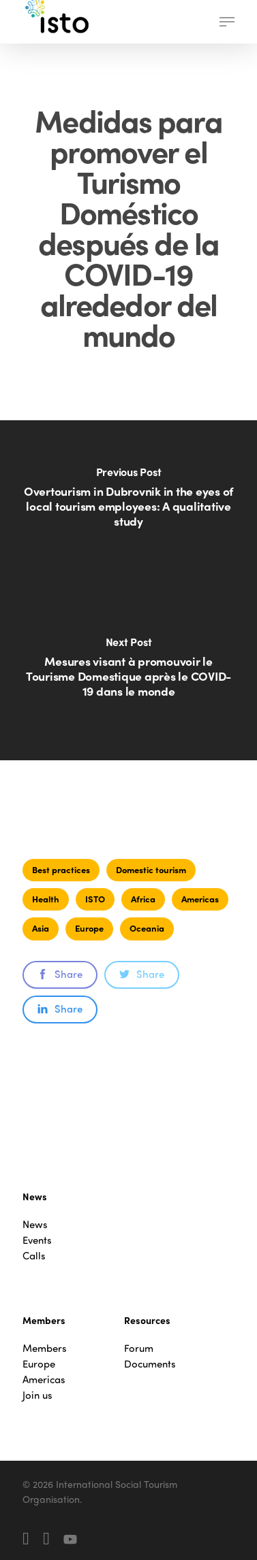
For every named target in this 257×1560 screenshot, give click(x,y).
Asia (40, 927)
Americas (200, 898)
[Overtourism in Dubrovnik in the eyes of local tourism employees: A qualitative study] (128, 505)
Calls (34, 1256)
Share (59, 973)
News (35, 1224)
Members (44, 1348)
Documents (150, 1364)
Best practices (61, 869)
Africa (143, 898)
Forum (138, 1348)
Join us (37, 1395)
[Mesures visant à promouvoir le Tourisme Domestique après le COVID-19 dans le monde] (128, 675)
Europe (89, 927)
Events (37, 1240)
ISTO (95, 898)
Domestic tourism (151, 869)
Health (45, 898)
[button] (227, 22)
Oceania (147, 927)
